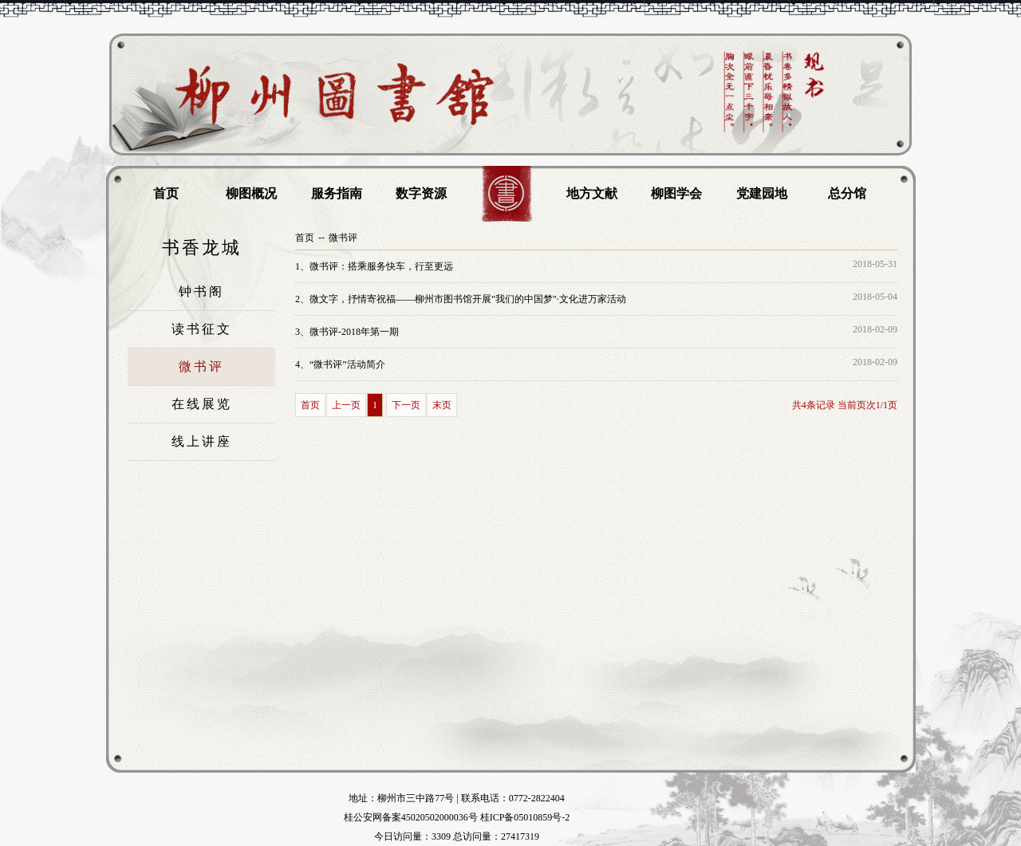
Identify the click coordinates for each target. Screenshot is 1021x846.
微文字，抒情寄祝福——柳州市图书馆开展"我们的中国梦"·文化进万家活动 (460, 299)
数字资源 (421, 193)
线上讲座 (201, 441)
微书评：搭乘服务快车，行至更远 (374, 266)
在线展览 (201, 404)
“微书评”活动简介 (340, 364)
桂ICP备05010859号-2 (525, 817)
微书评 (201, 366)
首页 (166, 193)
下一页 (406, 405)
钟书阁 (201, 291)
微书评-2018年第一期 (347, 331)
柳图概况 (251, 193)
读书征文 (201, 329)
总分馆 (847, 193)
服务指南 (336, 193)
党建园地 (761, 193)
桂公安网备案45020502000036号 (411, 817)
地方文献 (591, 193)
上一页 (346, 405)
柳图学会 (676, 193)
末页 (441, 405)
